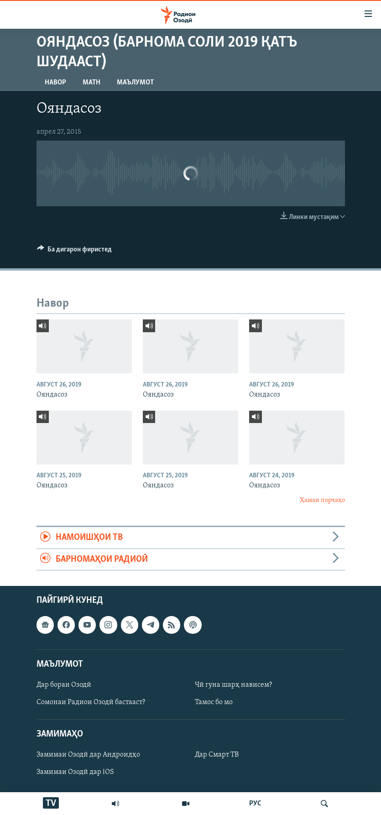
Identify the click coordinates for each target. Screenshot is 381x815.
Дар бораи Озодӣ (64, 685)
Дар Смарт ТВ (217, 754)
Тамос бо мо (214, 702)
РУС (255, 803)
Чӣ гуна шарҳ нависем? (233, 685)
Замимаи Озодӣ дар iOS (75, 772)
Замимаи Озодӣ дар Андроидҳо (88, 754)
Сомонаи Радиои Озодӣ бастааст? (91, 702)
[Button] (74, 251)
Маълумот (135, 82)
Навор (55, 82)
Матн (91, 82)
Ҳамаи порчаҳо (322, 500)
